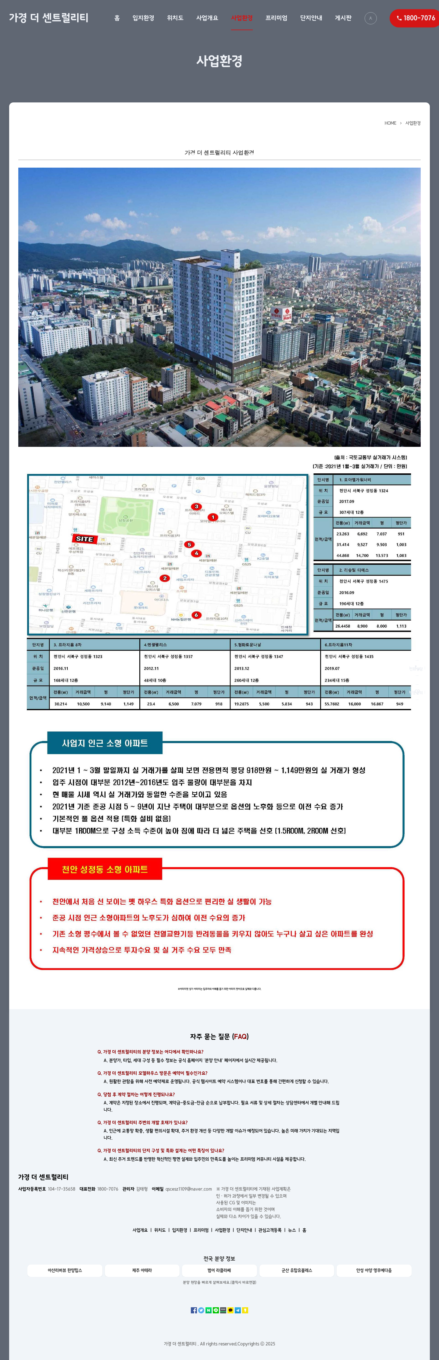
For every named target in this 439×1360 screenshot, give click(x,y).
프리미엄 (276, 18)
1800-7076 (99, 1189)
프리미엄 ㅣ (204, 1230)
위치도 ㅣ (162, 1230)
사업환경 (242, 18)
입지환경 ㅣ (182, 1230)
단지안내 (311, 18)
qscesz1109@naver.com (182, 1189)
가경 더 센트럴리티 (49, 18)
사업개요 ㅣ (143, 1230)
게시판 (343, 18)
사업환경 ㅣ (225, 1230)
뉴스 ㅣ (294, 1230)
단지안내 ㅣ (247, 1230)
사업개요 (207, 18)
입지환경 (143, 18)
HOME (390, 123)
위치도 (175, 18)
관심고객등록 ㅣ (273, 1230)
